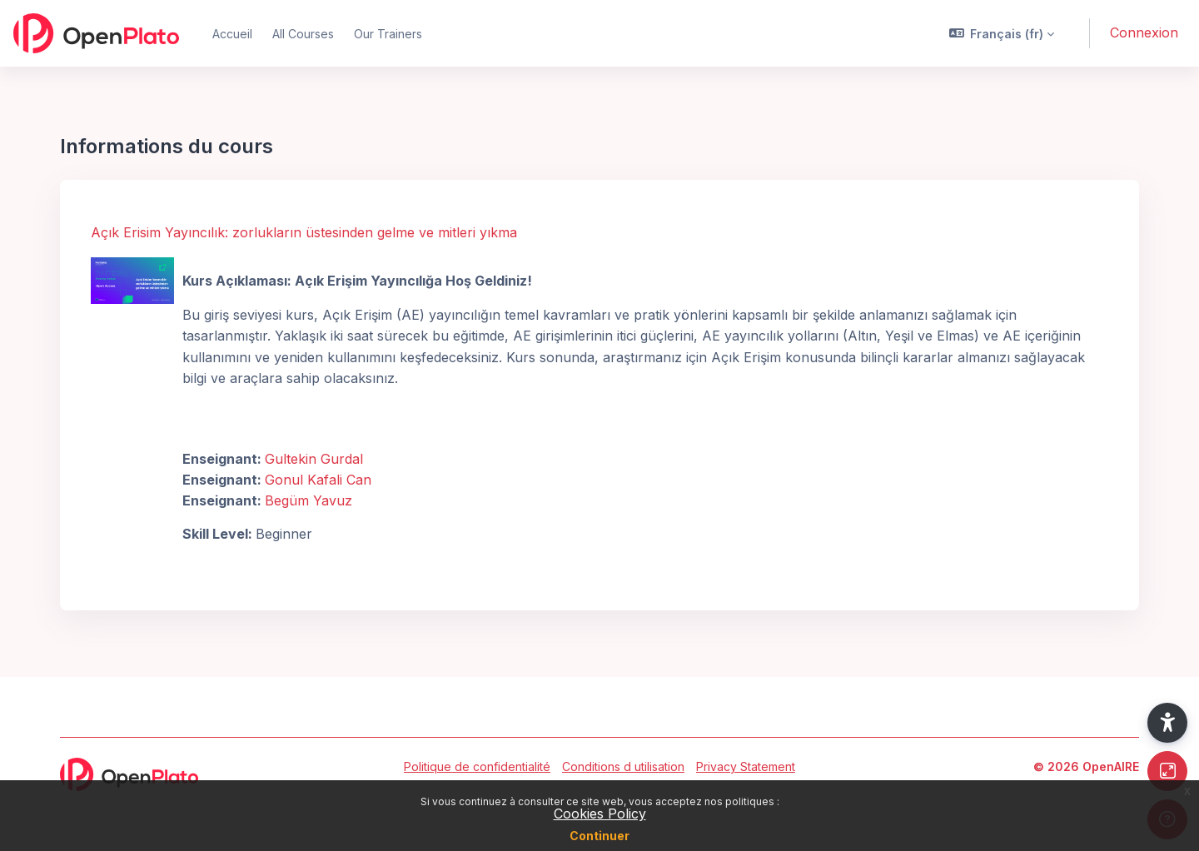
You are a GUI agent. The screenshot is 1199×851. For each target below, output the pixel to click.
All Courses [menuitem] (303, 34)
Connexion (1144, 32)
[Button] (1167, 771)
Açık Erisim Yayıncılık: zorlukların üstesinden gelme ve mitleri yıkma (304, 232)
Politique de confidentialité (477, 766)
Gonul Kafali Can (318, 479)
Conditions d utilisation (623, 766)
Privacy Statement (745, 766)
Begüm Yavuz (308, 500)
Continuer (599, 836)
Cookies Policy (600, 813)
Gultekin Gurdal (314, 458)
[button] (1002, 33)
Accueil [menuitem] (232, 34)
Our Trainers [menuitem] (388, 34)
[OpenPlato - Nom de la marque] (96, 33)
